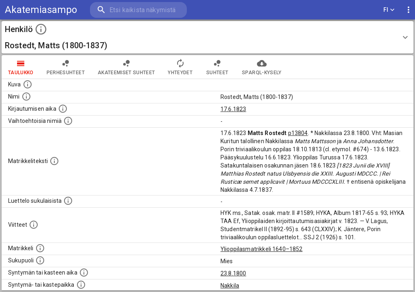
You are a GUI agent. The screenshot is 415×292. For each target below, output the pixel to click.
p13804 (298, 133)
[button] (207, 37)
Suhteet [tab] (217, 67)
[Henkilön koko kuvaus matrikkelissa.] (54, 161)
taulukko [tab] (21, 67)
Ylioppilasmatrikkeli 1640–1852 (261, 249)
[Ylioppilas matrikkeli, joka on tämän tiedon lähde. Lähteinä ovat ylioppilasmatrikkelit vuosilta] (40, 248)
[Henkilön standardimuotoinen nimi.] (26, 96)
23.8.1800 (233, 273)
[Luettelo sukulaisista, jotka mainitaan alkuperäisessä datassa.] (68, 200)
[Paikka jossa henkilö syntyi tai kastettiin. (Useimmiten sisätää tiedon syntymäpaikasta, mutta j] (81, 284)
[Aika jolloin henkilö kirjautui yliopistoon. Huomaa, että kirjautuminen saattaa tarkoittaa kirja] (62, 108)
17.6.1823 (233, 109)
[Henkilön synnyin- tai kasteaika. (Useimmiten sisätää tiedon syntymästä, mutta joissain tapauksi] (83, 272)
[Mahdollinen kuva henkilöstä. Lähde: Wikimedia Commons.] (27, 84)
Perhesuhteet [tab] (65, 67)
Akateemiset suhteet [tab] (126, 67)
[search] (138, 10)
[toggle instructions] (40, 29)
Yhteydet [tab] (180, 67)
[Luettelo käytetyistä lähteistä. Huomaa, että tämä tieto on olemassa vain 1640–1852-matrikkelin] (33, 224)
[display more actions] (408, 10)
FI (389, 9)
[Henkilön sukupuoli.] (40, 260)
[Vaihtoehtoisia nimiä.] (68, 120)
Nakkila (229, 285)
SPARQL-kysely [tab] (261, 67)
